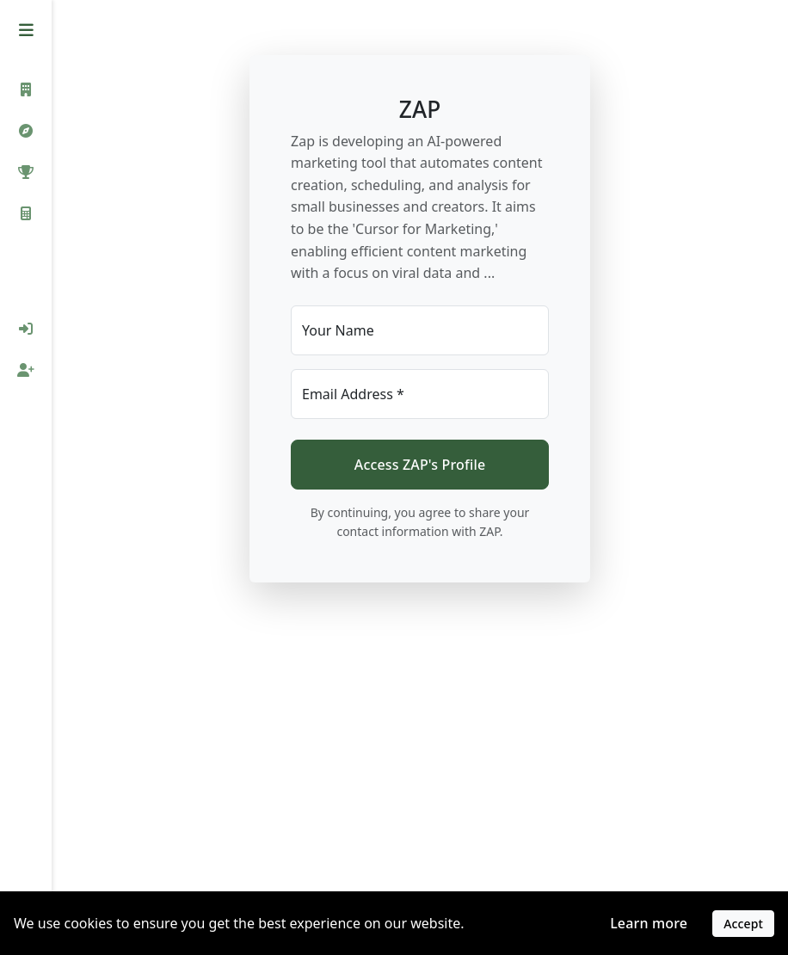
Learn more (648, 923)
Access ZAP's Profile (419, 464)
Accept (743, 923)
